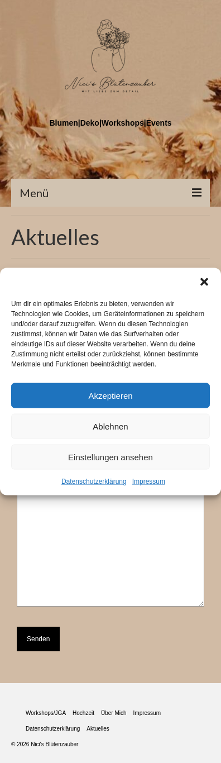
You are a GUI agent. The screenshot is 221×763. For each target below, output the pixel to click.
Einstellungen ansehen (110, 456)
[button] (204, 282)
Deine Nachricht (110, 485)
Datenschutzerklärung (94, 481)
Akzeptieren (110, 395)
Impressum (148, 481)
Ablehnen (110, 426)
